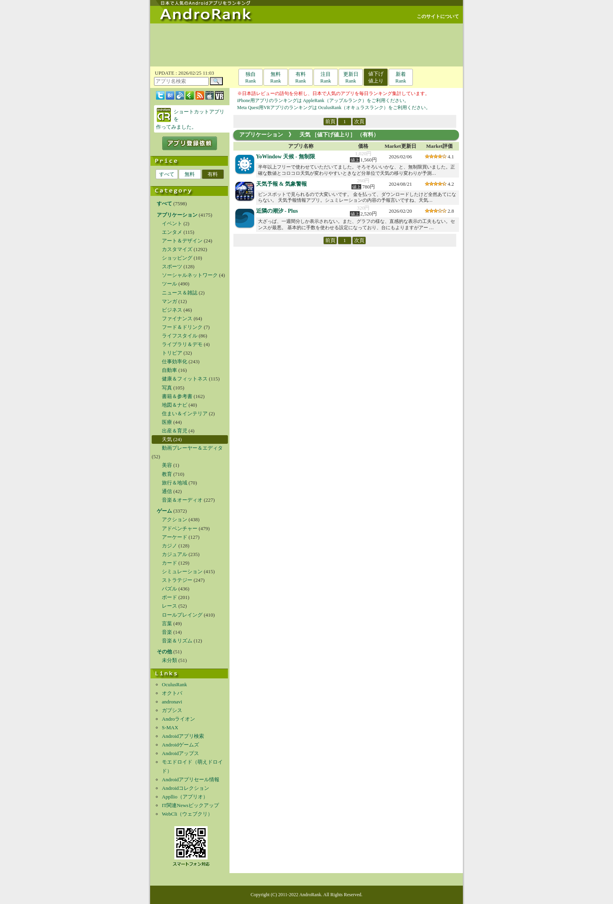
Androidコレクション (185, 788)
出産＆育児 (174, 431)
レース (169, 606)
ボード (169, 597)
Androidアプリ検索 (183, 736)
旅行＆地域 (174, 483)
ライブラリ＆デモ (182, 344)
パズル (169, 589)
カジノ (169, 546)
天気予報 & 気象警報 (281, 184)
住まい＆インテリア (185, 413)
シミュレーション (182, 571)
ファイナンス (177, 318)
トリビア (172, 353)
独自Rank (250, 77)
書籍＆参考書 (177, 396)
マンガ (169, 301)
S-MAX (170, 727)
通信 (167, 491)
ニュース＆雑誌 (179, 293)
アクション (174, 519)
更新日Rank (350, 77)
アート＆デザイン (182, 241)
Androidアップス (180, 753)
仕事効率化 (174, 361)
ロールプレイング (182, 615)
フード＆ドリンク (182, 327)
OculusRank (174, 684)
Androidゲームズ (180, 745)
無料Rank (275, 77)
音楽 (167, 632)
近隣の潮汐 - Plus (277, 211)
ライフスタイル (179, 336)
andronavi (172, 702)
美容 (167, 465)
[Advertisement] (306, 45)
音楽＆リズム (177, 641)
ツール (169, 284)
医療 (167, 422)
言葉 (167, 623)
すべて (166, 174)
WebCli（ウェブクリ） (187, 814)
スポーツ (172, 266)
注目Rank (325, 77)
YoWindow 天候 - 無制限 (285, 157)
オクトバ (172, 693)
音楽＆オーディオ (182, 500)
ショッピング (177, 258)
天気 (167, 439)
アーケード (174, 537)
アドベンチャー (179, 528)
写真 (167, 388)
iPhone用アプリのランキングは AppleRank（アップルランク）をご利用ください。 (323, 100)
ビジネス (172, 310)
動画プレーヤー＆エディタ (192, 448)
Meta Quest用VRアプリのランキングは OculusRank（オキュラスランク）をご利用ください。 (334, 107)
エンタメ (172, 232)
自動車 (169, 370)
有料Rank (300, 77)
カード (169, 563)
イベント (172, 223)
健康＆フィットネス (185, 379)
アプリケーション (261, 135)
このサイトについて (438, 16)
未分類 (169, 660)
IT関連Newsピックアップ (190, 805)
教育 (167, 474)
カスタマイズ (177, 249)
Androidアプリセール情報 (190, 779)
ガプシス (172, 710)
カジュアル (174, 554)
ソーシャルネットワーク (190, 275)
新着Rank (400, 77)
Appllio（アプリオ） (185, 797)
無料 (190, 174)
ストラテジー (177, 580)
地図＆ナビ (174, 405)
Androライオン (178, 719)
